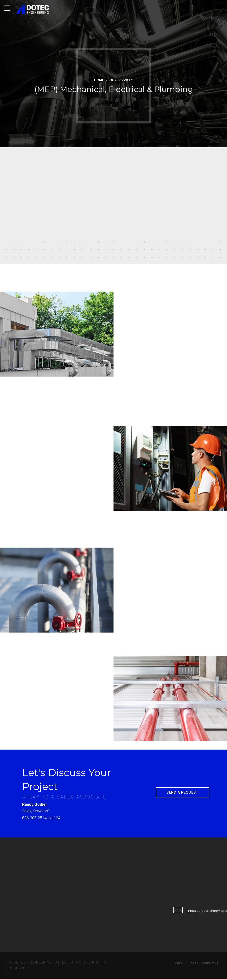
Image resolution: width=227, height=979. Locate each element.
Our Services (121, 80)
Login (178, 963)
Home (99, 80)
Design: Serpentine (204, 963)
